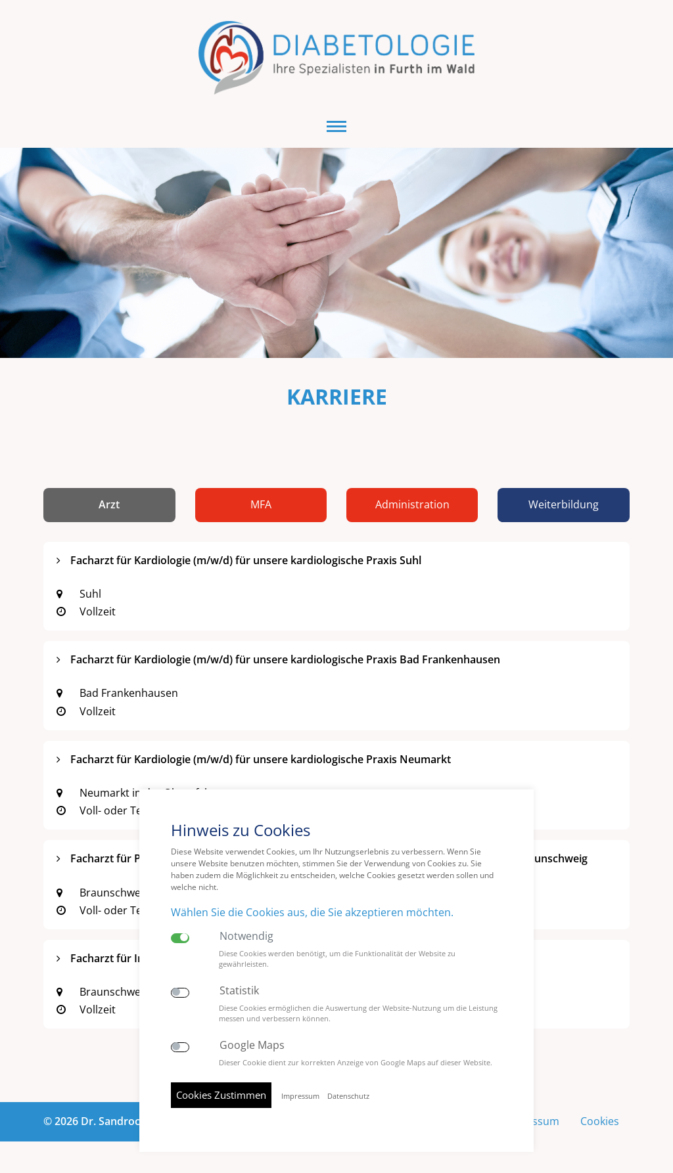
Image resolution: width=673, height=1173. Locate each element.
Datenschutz (348, 1096)
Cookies (599, 1121)
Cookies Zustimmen (221, 1094)
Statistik (239, 991)
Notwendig (246, 936)
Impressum (300, 1096)
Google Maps (252, 1045)
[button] (336, 126)
